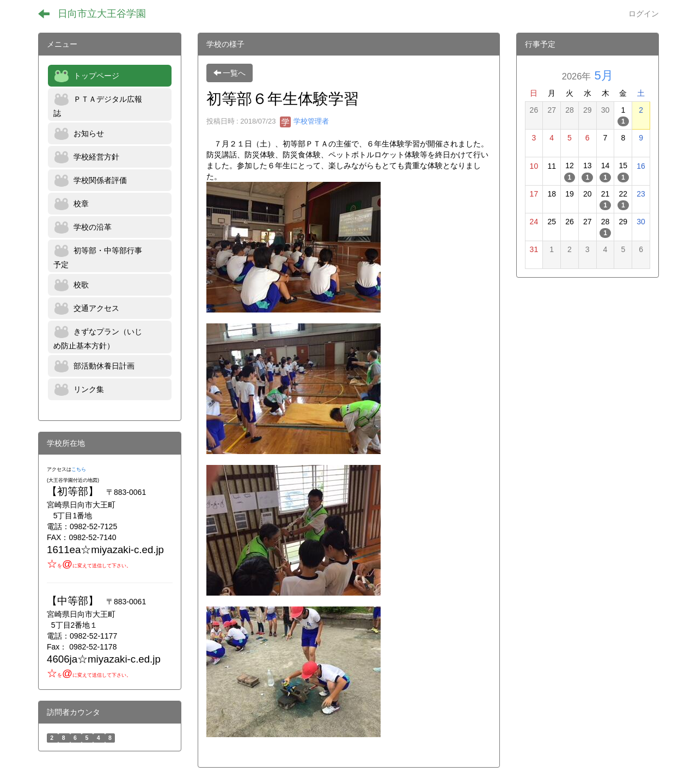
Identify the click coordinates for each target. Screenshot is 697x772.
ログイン (643, 13)
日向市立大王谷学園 (102, 13)
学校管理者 (304, 121)
